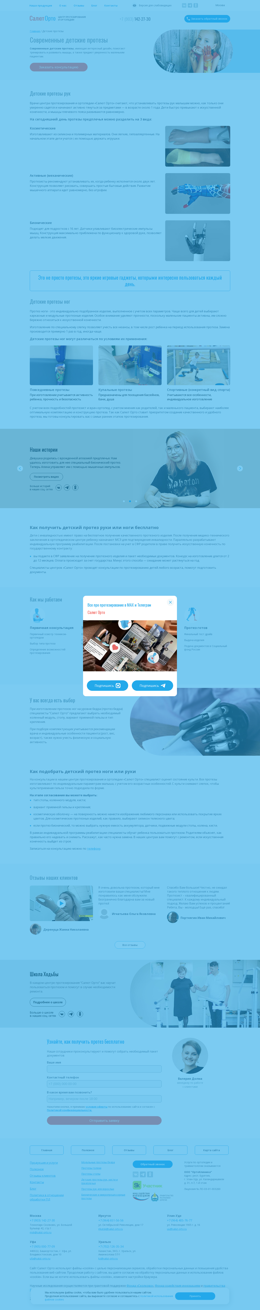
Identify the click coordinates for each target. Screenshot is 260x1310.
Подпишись (107, 685)
